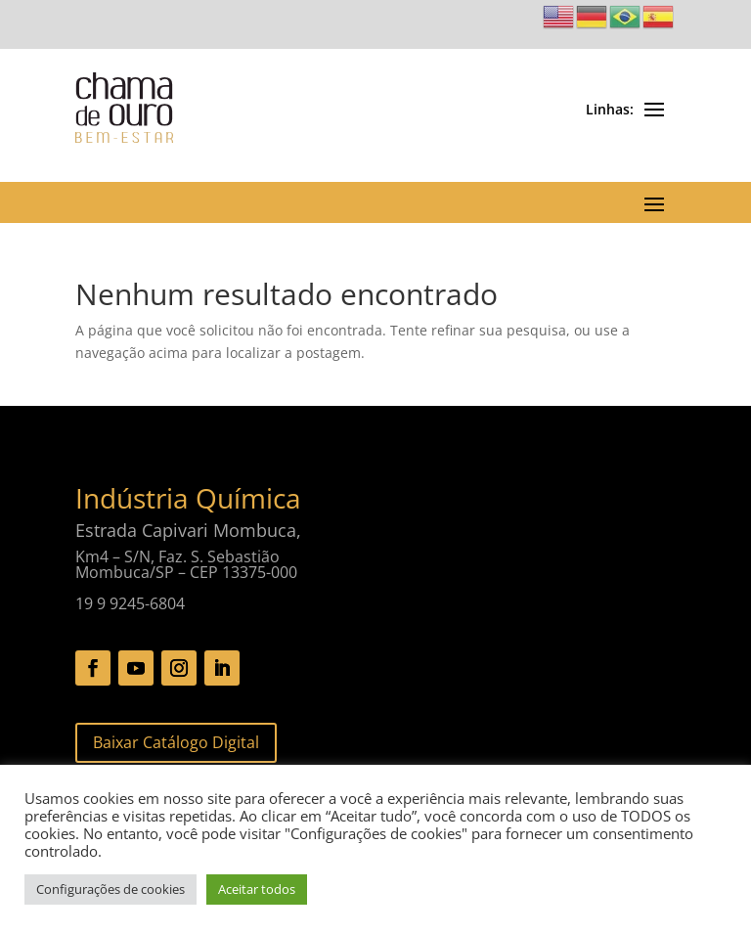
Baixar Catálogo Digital (176, 742)
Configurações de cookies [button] (110, 889)
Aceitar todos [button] (256, 889)
